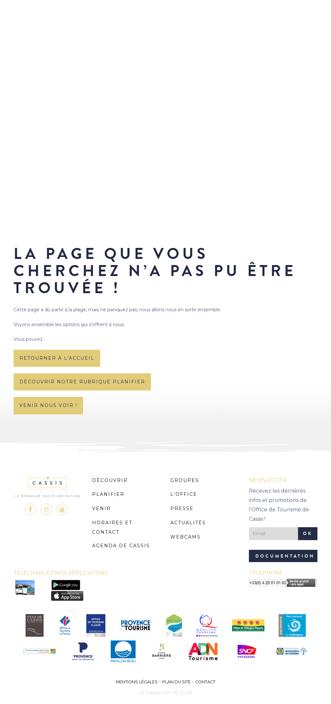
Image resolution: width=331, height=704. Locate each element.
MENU (165, 24)
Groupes (184, 480)
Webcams (185, 537)
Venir (101, 508)
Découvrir (110, 480)
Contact (205, 681)
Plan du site (176, 681)
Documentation (285, 556)
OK (308, 533)
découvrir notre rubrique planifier (82, 382)
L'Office (183, 494)
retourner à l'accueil (56, 358)
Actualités (188, 523)
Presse (182, 508)
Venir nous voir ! (48, 405)
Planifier (108, 494)
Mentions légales (137, 681)
